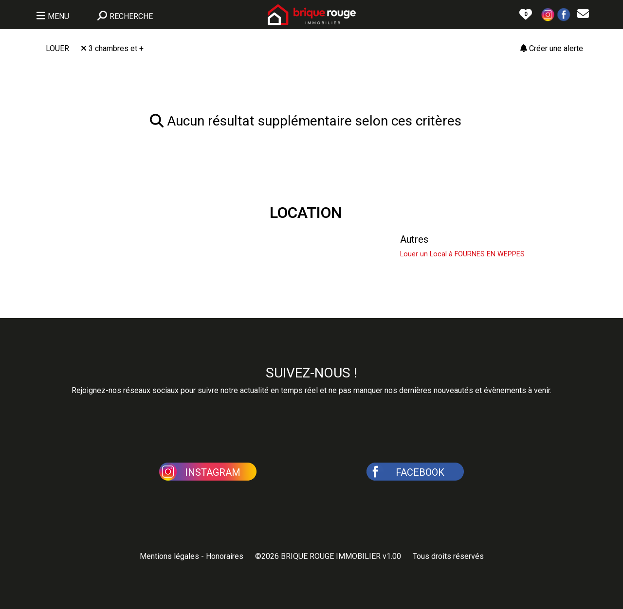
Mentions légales (169, 556)
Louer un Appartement (270, 239)
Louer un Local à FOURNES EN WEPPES (462, 254)
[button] (548, 13)
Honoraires (224, 556)
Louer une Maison (84, 239)
